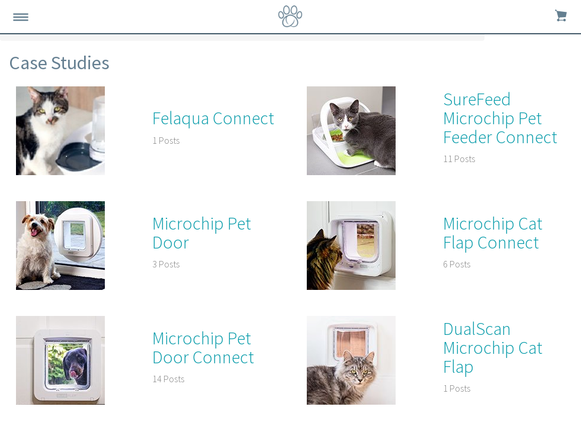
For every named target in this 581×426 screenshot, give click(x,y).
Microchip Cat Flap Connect (493, 232)
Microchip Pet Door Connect (203, 347)
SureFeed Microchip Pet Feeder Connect (500, 118)
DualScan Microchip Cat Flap (493, 347)
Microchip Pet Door (201, 232)
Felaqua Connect (213, 117)
